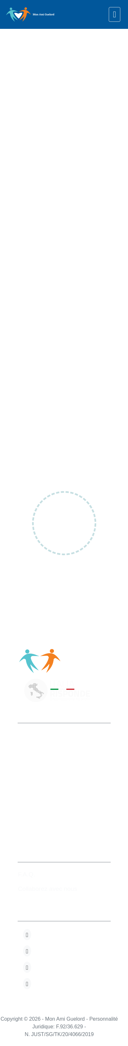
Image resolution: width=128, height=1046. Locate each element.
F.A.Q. (26, 874)
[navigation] (114, 14)
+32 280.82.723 (41, 796)
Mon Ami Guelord (45, 735)
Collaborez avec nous (47, 888)
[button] (27, 934)
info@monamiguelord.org (55, 811)
